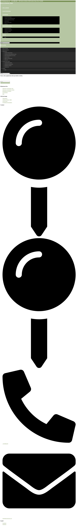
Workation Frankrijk (8, 65)
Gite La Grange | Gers (6, 3)
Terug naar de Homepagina (5, 82)
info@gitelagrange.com (5, 1)
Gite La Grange (5, 48)
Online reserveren (6, 49)
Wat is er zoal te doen (8, 58)
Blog (5, 69)
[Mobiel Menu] (3, 45)
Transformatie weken (6, 61)
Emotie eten (7, 66)
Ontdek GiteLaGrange (8, 52)
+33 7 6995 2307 (14, 1)
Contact (4, 68)
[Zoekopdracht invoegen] (5, 42)
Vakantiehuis (5, 51)
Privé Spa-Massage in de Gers (10, 55)
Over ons (6, 59)
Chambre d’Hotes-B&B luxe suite (10, 54)
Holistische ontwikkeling (9, 64)
